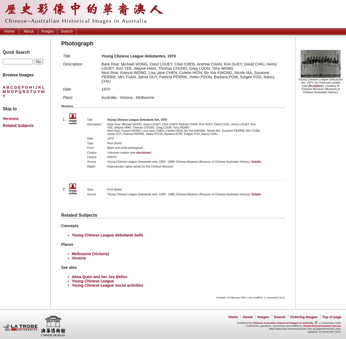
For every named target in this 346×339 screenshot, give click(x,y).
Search (67, 31)
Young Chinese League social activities (107, 285)
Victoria (79, 258)
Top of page (331, 317)
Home (9, 31)
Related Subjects (18, 125)
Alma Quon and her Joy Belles (99, 277)
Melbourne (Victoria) (90, 254)
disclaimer (315, 85)
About (28, 31)
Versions (11, 118)
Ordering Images (304, 317)
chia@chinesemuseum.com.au (322, 325)
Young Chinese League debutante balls (107, 235)
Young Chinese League (93, 281)
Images (47, 31)
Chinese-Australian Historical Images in (283, 322)
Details (256, 161)
